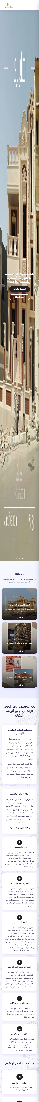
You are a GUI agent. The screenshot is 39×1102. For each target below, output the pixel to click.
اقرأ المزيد (19, 618)
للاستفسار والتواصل (19, 289)
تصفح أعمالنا (19, 297)
